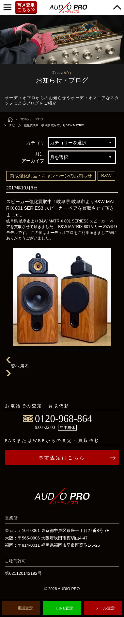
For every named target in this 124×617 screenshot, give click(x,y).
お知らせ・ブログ (32, 119)
